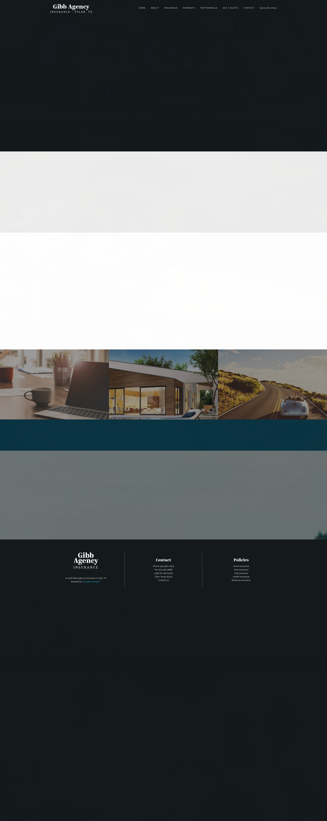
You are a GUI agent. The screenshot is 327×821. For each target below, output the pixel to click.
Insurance (171, 8)
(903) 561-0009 (268, 8)
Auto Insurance (241, 569)
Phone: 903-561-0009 (163, 566)
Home (142, 8)
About (155, 8)
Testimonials (208, 8)
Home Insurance (241, 566)
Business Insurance (241, 580)
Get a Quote (230, 8)
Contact (248, 8)
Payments (189, 8)
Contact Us (163, 580)
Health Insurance (241, 576)
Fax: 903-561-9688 (163, 569)
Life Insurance (241, 573)
